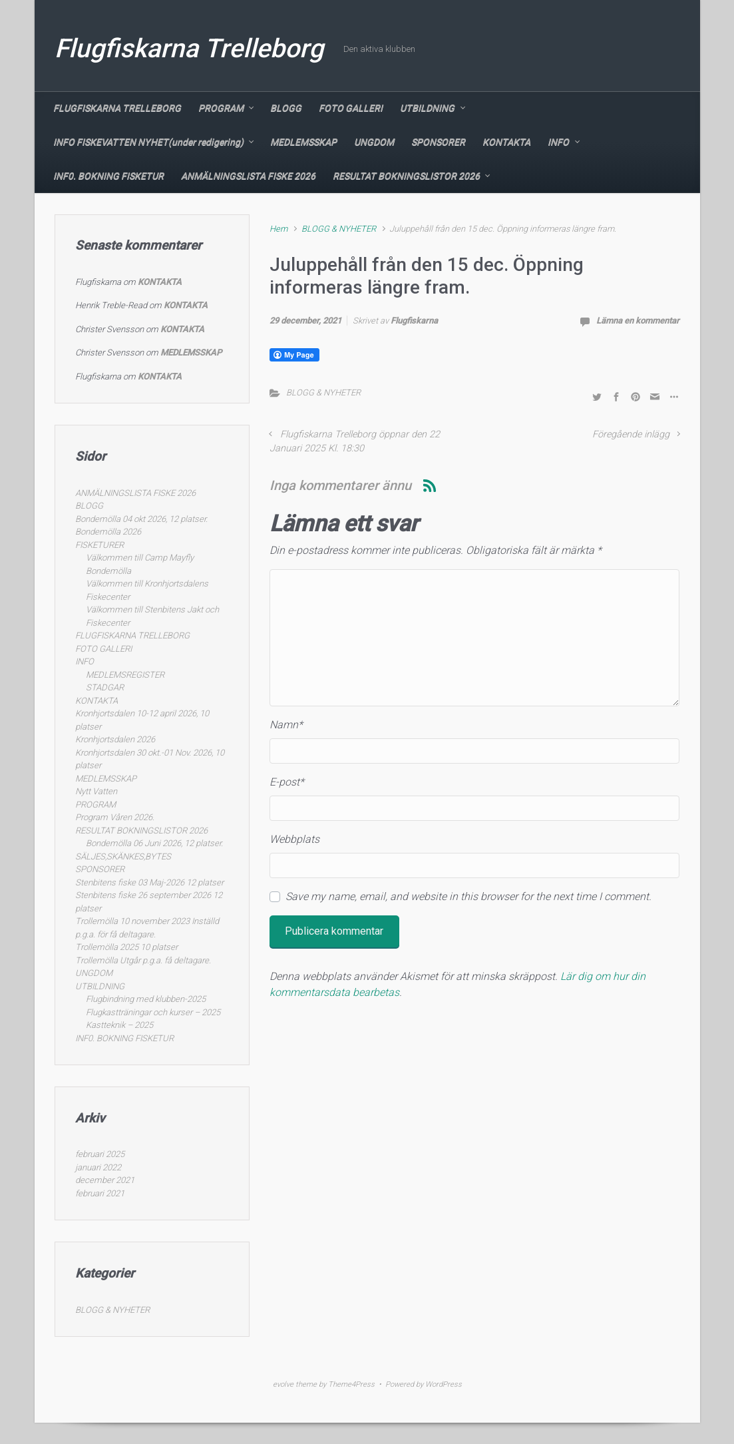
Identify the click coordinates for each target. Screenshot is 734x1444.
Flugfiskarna (414, 321)
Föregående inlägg (630, 434)
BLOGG (285, 108)
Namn (286, 724)
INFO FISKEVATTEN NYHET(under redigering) (148, 141)
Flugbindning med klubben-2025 (146, 999)
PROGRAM (221, 108)
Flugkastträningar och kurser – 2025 (153, 1012)
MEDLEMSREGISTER (125, 675)
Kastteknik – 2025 (119, 1025)
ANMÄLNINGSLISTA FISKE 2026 (248, 175)
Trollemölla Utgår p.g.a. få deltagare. (143, 960)
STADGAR (105, 687)
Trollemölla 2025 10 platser (126, 947)
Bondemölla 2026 (108, 532)
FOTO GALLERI (351, 108)
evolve (283, 1384)
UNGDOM (374, 141)
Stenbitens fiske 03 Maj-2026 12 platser (149, 882)
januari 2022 (98, 1167)
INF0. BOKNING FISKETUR (108, 175)
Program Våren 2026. (114, 817)
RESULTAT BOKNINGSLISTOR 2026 (406, 175)
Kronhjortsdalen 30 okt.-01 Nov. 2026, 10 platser (149, 759)
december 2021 (104, 1180)
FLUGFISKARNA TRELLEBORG (117, 108)
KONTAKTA (506, 141)
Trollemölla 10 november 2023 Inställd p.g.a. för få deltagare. (147, 927)
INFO (558, 141)
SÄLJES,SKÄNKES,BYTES (123, 856)
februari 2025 (99, 1154)
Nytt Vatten (96, 791)
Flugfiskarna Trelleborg (189, 48)
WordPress (443, 1384)
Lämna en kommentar (637, 321)
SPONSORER (438, 141)
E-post (287, 782)
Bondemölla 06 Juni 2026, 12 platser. (154, 843)
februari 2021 (99, 1193)
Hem (278, 229)
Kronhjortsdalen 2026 (115, 739)
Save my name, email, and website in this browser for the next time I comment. (468, 896)
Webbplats (294, 839)
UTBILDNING (427, 108)
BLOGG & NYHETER (338, 229)
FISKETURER (99, 545)
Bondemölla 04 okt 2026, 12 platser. (141, 519)
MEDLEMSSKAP (303, 141)
